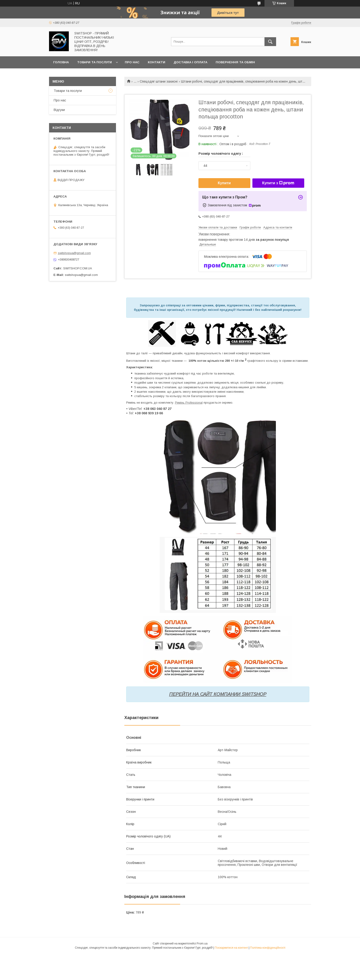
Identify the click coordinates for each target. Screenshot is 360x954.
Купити (224, 183)
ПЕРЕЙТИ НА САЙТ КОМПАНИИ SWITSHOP (217, 694)
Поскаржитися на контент (231, 947)
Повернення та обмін (235, 62)
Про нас (132, 62)
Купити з (278, 183)
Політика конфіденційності (267, 947)
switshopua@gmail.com (74, 253)
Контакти (156, 62)
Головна (61, 62)
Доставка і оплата (190, 62)
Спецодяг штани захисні (159, 81)
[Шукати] (270, 41)
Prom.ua (202, 943)
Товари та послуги (94, 62)
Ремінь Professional (189, 402)
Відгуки (59, 110)
